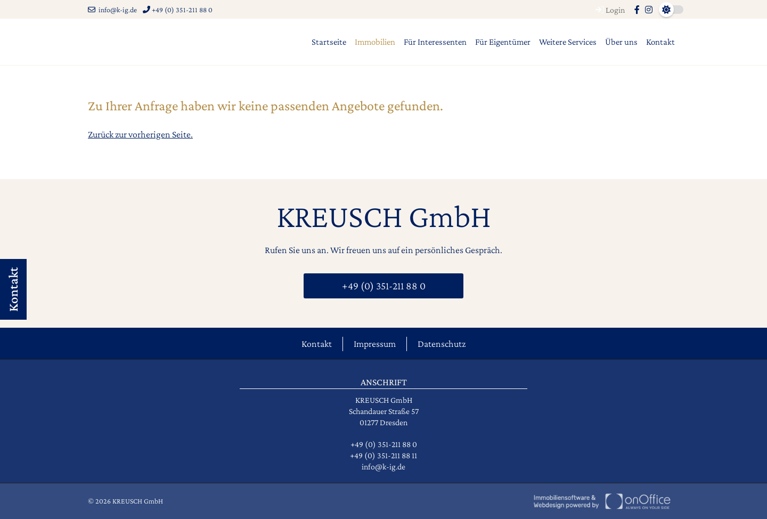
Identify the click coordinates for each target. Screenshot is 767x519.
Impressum (375, 343)
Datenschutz (442, 343)
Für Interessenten (435, 42)
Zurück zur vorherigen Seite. (140, 134)
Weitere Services (568, 42)
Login (609, 9)
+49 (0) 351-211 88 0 (178, 9)
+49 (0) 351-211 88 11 (383, 455)
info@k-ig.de (112, 9)
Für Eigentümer (503, 42)
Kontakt (660, 42)
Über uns (621, 42)
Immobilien (375, 42)
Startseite (329, 42)
